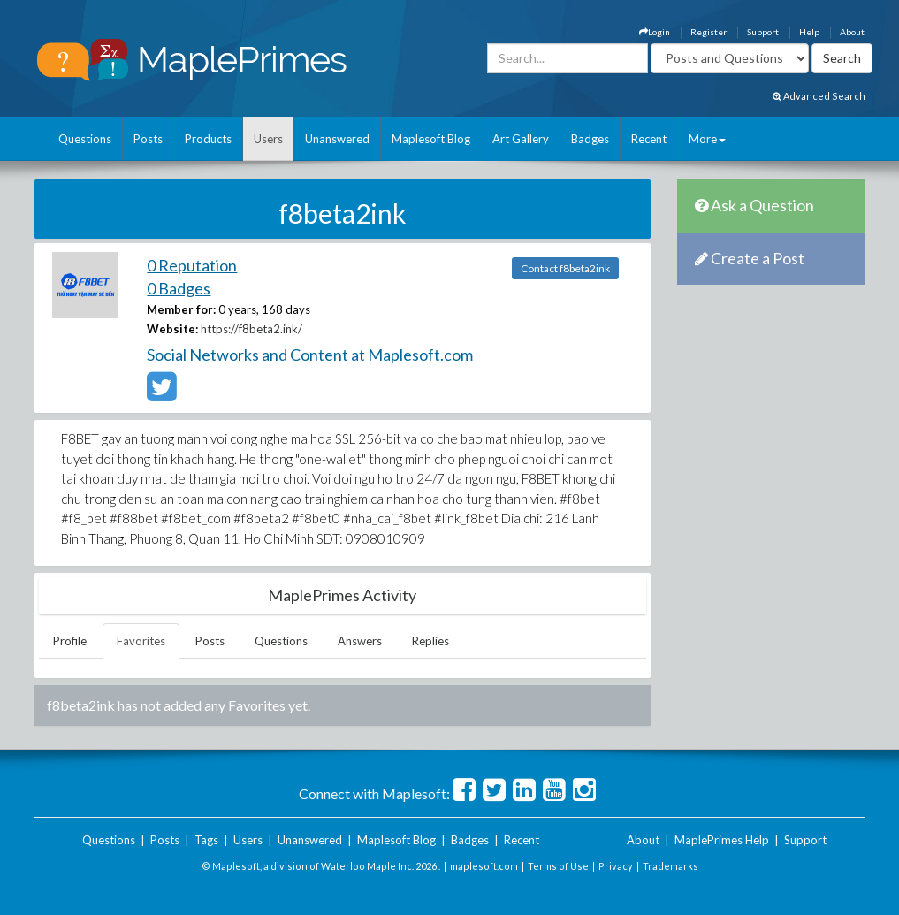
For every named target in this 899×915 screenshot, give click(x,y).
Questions (84, 139)
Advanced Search (819, 96)
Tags (206, 840)
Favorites (141, 641)
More (707, 139)
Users (268, 139)
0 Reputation (192, 265)
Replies (430, 641)
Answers (360, 641)
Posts (148, 139)
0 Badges (178, 288)
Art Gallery (520, 139)
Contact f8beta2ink (565, 268)
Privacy (615, 866)
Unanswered (337, 139)
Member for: (181, 309)
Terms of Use (558, 866)
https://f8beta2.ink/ (251, 329)
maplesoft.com (484, 866)
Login (654, 32)
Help (809, 32)
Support (763, 32)
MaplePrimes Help (721, 840)
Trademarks (670, 866)
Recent (649, 139)
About (852, 32)
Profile (70, 641)
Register (708, 32)
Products (208, 139)
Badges (590, 139)
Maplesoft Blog (431, 139)
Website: (172, 329)
